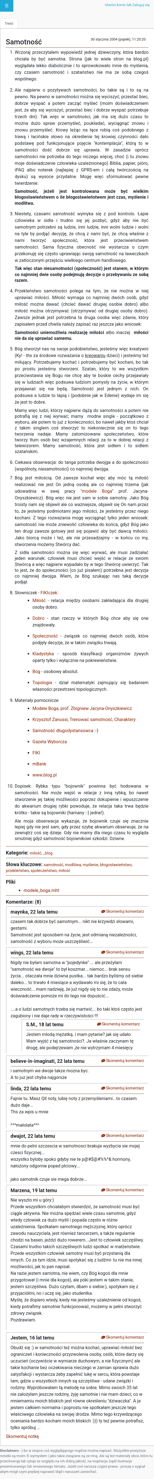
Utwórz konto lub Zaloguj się (127, 5)
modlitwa (73, 865)
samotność (53, 865)
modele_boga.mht (41, 890)
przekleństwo (17, 870)
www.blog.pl (44, 775)
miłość (35, 853)
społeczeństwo (44, 870)
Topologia (42, 682)
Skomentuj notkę (22, 1436)
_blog (47, 853)
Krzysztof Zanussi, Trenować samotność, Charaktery (84, 719)
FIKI (36, 752)
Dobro (38, 618)
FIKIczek (49, 592)
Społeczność (45, 636)
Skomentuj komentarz (122, 911)
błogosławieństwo (116, 865)
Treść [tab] (9, 23)
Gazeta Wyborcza (49, 741)
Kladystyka (43, 653)
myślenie (90, 865)
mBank (39, 764)
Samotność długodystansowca (63, 730)
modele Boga (97, 491)
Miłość (39, 600)
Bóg (36, 671)
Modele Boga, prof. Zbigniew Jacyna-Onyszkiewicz (82, 708)
